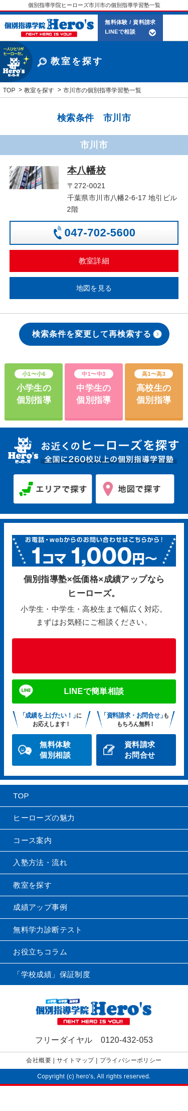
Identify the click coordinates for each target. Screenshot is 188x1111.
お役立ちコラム (40, 951)
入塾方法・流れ (40, 862)
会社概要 (38, 1060)
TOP (21, 795)
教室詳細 (94, 260)
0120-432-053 (94, 655)
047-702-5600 (100, 232)
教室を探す (32, 885)
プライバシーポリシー (131, 1060)
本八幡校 (86, 170)
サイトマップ (75, 1060)
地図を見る (94, 288)
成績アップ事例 (40, 907)
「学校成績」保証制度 (51, 974)
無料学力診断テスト (48, 929)
